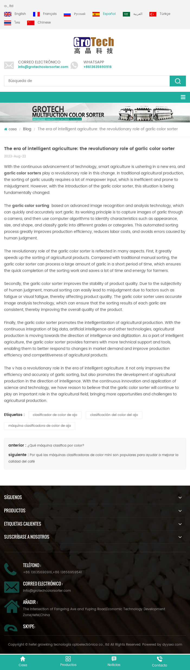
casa (10, 129)
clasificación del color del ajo (114, 415)
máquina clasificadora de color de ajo (39, 425)
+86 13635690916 (37, 572)
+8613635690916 (97, 67)
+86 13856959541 (67, 572)
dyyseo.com (172, 644)
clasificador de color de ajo (55, 415)
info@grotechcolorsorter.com (43, 67)
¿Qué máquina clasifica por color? (55, 445)
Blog (27, 129)
